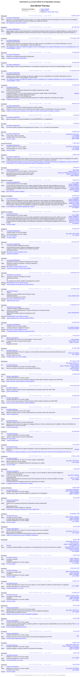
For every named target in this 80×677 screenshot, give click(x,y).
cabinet (61, 366)
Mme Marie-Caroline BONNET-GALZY (18, 252)
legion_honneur (75, 339)
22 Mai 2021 (76, 167)
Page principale (45, 9)
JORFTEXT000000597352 (35, 418)
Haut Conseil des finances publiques (15, 191)
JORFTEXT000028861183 (35, 335)
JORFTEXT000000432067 (35, 385)
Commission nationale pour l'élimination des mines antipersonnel (22, 509)
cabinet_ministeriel (74, 492)
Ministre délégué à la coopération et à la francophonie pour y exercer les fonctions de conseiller (72, 546)
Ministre (76, 558)
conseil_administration (73, 295)
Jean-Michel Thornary (12, 87)
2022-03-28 (76, 146)
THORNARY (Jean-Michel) (14, 275)
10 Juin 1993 (76, 631)
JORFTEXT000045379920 (35, 154)
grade (72, 175)
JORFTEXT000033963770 (35, 258)
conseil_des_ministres (73, 328)
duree (72, 364)
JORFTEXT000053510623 (35, 15)
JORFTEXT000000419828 (35, 395)
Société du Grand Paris (12, 253)
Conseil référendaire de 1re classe (14, 588)
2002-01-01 (76, 460)
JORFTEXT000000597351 (35, 431)
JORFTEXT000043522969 (35, 167)
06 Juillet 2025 (75, 27)
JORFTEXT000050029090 (35, 62)
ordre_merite (76, 170)
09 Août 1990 (76, 664)
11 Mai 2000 (76, 469)
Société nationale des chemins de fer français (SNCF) (20, 284)
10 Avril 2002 (75, 444)
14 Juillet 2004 (75, 374)
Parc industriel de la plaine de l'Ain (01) (16, 22)
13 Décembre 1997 (74, 568)
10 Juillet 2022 (75, 131)
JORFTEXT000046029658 (35, 131)
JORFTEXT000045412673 (35, 143)
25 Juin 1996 (76, 605)
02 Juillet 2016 (75, 322)
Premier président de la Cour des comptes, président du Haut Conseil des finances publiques (74, 188)
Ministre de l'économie (73, 646)
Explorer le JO (44, 10)
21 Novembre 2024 (74, 38)
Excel (56, 12)
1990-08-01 (76, 668)
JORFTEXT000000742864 (35, 605)
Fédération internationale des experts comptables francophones (22, 535)
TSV (46, 12)
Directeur (76, 368)
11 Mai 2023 (76, 115)
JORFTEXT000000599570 (35, 407)
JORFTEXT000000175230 (35, 653)
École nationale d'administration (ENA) (16, 627)
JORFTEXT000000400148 (35, 469)
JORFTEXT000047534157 (35, 123)
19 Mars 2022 (75, 154)
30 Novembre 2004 (74, 361)
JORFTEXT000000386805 (35, 568)
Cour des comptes (10, 139)
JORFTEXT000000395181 (35, 497)
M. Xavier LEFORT (12, 236)
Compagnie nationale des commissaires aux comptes (19, 483)
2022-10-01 (76, 134)
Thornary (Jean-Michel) (13, 169)
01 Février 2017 (75, 258)
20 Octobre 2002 (75, 407)
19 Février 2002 (75, 456)
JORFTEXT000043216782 (35, 228)
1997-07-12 (76, 531)
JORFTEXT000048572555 (35, 70)
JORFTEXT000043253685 (35, 180)
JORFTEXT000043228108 (35, 195)
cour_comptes (75, 137)
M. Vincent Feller (12, 438)
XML (53, 12)
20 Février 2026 (75, 15)
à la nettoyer (62, 675)
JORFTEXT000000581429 (35, 487)
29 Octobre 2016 (75, 288)
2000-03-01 (76, 489)
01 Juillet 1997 (75, 592)
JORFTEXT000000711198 (35, 631)
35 (78, 341)
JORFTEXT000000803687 (35, 374)
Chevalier (76, 342)
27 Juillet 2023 (75, 85)
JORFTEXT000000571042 (35, 555)
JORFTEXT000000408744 (35, 444)
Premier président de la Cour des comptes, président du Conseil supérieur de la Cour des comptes (74, 220)
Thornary (9, 545)
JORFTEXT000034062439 (35, 242)
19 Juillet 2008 (75, 348)
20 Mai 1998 (76, 526)
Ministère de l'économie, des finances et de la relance (72, 173)
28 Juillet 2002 (75, 418)
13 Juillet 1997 (75, 581)
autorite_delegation (73, 184)
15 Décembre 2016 (74, 272)
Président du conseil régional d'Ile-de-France (72, 366)
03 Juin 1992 (76, 653)
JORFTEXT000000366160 (35, 618)
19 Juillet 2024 (75, 52)
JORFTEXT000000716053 (35, 664)
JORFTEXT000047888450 (35, 85)
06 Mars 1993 (75, 642)
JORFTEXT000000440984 (35, 361)
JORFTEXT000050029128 (35, 52)
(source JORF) (47, 15)
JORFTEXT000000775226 (35, 456)
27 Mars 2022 (75, 143)
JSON (49, 12)
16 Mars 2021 (75, 180)
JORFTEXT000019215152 (35, 348)
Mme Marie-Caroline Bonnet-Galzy (16, 299)
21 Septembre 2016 (74, 304)
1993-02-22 (76, 644)
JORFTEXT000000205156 (35, 526)
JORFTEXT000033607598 (35, 272)
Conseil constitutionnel (12, 391)
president (77, 449)
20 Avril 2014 (75, 335)
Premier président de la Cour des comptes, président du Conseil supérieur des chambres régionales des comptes (74, 204)
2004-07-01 (76, 363)
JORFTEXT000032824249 (35, 322)
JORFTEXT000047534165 (35, 115)
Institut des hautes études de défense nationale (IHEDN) (20, 381)
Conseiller (76, 493)
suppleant (76, 93)
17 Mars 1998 (75, 555)
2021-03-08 (76, 233)
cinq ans (77, 364)
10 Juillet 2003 (75, 395)
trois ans (76, 478)
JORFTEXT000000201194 (35, 581)
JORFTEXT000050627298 (35, 38)
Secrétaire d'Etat (74, 571)
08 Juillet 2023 (75, 103)
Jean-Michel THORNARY (13, 18)
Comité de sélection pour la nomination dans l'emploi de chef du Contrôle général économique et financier (33, 111)
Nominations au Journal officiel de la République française (40, 2)
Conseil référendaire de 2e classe (14, 660)
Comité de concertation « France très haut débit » (19, 268)
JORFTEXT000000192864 (35, 513)
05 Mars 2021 (75, 228)
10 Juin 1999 (76, 497)
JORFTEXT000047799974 (35, 103)
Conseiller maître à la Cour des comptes (16, 356)
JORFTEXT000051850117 (35, 27)
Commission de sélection (12, 99)
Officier (77, 175)
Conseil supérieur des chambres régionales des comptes (20, 206)
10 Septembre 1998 (74, 513)
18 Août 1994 (76, 618)
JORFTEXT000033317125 (35, 288)
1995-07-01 (76, 610)
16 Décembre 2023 (74, 70)
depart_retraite (75, 138)
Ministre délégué (74, 491)
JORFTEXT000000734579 (35, 592)
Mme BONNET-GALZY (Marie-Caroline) (18, 282)
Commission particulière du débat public (16, 58)
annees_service (72, 171)
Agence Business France (13, 300)
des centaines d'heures (26, 675)
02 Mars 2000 (75, 487)
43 (78, 171)
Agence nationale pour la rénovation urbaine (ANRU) (20, 318)
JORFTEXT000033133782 (35, 304)
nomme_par (61, 172)
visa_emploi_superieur (73, 327)
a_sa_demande (75, 135)
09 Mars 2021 (75, 195)
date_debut (69, 134)
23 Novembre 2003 (74, 385)
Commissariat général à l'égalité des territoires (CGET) (20, 331)
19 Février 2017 (75, 242)
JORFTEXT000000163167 (35, 642)
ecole (77, 623)
